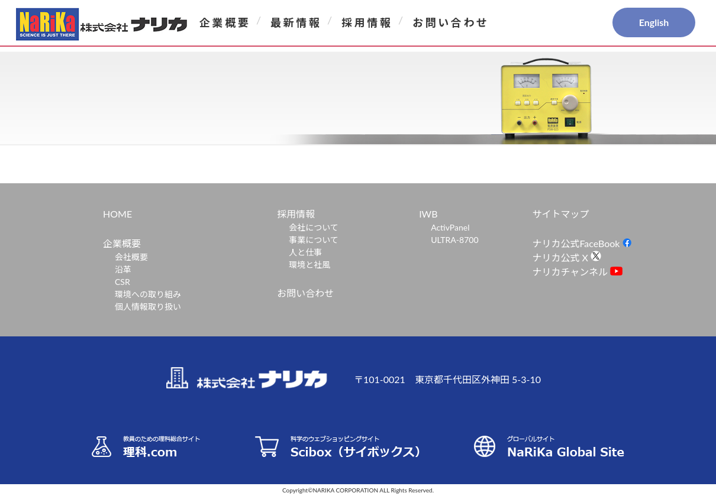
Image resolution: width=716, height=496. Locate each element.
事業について (313, 240)
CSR (122, 282)
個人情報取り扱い (148, 307)
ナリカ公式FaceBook (582, 243)
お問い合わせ (450, 22)
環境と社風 (309, 265)
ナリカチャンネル (577, 271)
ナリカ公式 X (566, 257)
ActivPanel (450, 227)
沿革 (123, 269)
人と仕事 (305, 252)
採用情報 (366, 22)
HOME (117, 213)
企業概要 (224, 22)
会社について (313, 227)
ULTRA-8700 (454, 240)
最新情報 (295, 22)
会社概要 (131, 257)
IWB (428, 213)
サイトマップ (560, 213)
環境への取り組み (148, 294)
